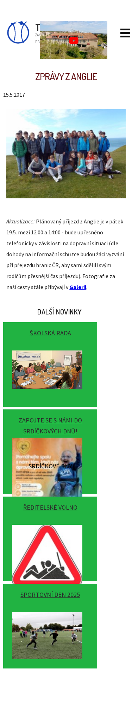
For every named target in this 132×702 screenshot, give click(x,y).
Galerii (77, 286)
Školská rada (50, 333)
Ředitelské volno (50, 507)
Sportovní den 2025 (50, 594)
